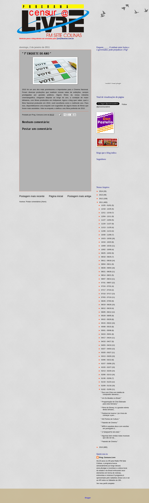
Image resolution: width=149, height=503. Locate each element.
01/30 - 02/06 (106, 378)
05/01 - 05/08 (106, 330)
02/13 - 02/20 (106, 371)
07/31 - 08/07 (106, 283)
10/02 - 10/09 (106, 250)
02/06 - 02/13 (106, 375)
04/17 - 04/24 (106, 338)
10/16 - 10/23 (106, 242)
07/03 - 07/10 (106, 297)
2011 (101, 202)
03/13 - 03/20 (106, 356)
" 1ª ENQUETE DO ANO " (110, 432)
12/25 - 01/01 (106, 205)
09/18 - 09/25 (106, 257)
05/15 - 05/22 (106, 323)
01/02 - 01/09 (106, 389)
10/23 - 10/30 (106, 238)
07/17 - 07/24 (106, 290)
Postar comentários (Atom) (36, 202)
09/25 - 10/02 (106, 253)
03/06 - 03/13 (106, 360)
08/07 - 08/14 (106, 279)
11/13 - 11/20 (106, 227)
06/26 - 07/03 (106, 301)
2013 (101, 195)
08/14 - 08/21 (106, 275)
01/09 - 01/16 (106, 386)
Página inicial (56, 196)
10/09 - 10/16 (106, 246)
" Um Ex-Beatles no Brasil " (111, 398)
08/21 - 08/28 (106, 272)
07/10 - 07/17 (106, 294)
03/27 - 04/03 (106, 349)
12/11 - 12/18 (106, 213)
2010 (101, 447)
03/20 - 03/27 (106, 352)
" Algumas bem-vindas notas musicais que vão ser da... (115, 437)
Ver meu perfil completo (105, 483)
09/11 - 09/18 (106, 261)
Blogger (88, 498)
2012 (101, 199)
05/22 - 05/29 (106, 319)
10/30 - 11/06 (106, 235)
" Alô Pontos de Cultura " (110, 419)
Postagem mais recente (31, 196)
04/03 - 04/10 (106, 345)
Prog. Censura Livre (107, 457)
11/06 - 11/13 (106, 231)
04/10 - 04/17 (106, 341)
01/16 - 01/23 (106, 382)
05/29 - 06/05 (106, 316)
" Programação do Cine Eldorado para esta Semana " (113, 403)
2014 (101, 191)
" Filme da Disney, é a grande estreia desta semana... (115, 409)
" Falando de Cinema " (109, 423)
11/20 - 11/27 (106, 224)
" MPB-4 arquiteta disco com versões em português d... (115, 427)
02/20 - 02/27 (106, 367)
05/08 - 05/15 (106, 327)
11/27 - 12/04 (106, 220)
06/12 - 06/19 (106, 308)
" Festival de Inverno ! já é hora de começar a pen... (114, 414)
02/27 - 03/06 (106, 364)
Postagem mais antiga (79, 196)
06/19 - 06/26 (106, 305)
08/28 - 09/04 (106, 268)
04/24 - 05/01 (106, 334)
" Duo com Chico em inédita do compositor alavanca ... (112, 393)
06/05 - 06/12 (106, 312)
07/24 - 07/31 (106, 286)
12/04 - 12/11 (106, 216)
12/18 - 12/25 (106, 209)
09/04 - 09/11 (106, 264)
